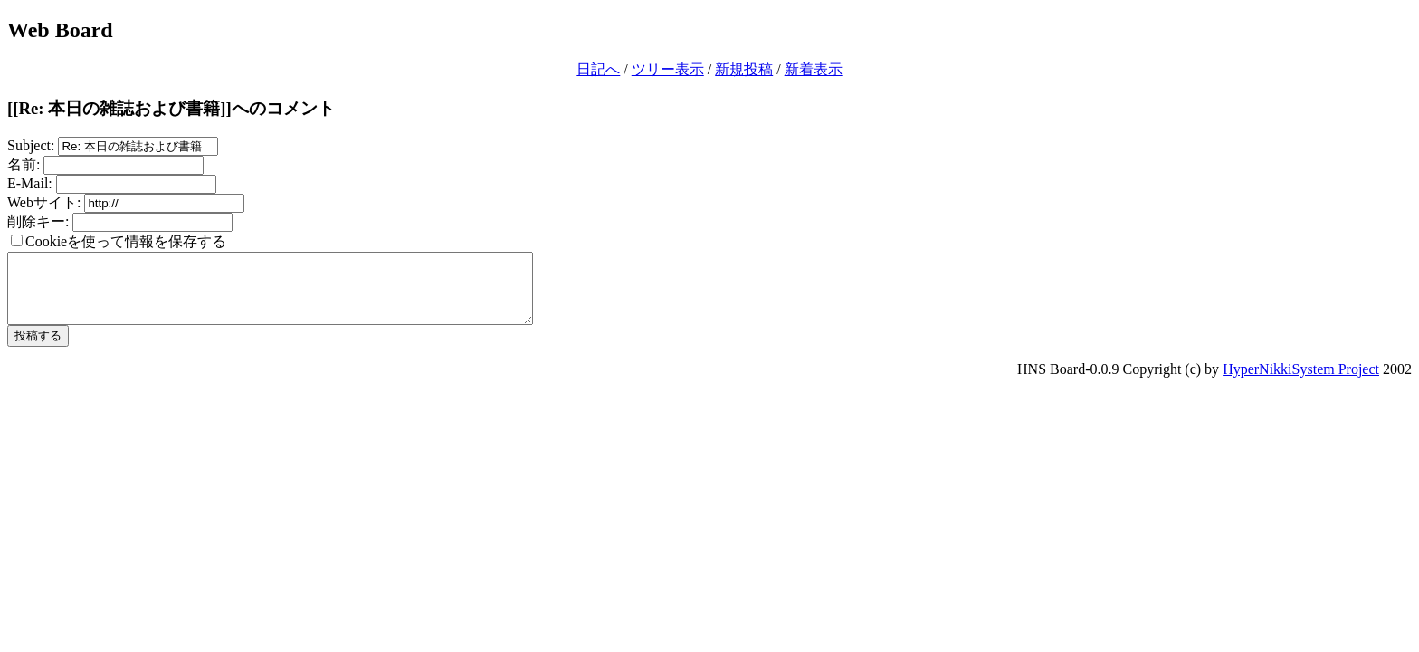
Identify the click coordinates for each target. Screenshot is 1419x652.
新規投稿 (744, 69)
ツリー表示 (668, 69)
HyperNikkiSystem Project (1301, 382)
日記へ (598, 69)
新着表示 (814, 69)
